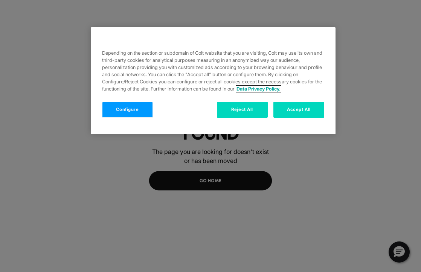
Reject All (242, 109)
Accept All (299, 109)
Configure (127, 109)
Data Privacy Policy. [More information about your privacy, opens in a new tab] (258, 89)
